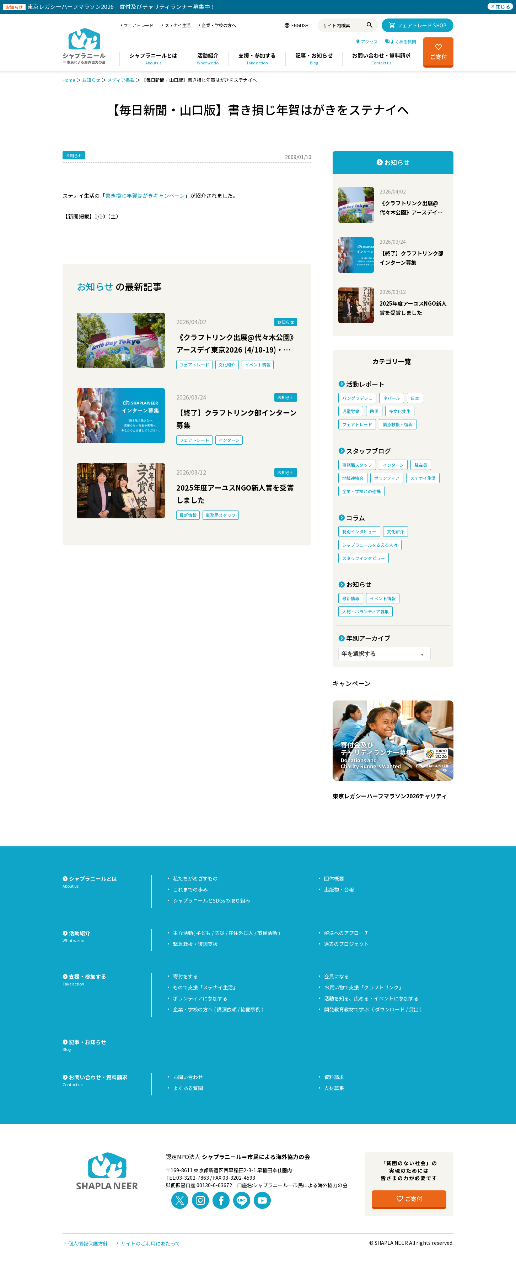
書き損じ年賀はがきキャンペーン (145, 195)
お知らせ (91, 79)
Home (69, 79)
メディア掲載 (121, 79)
